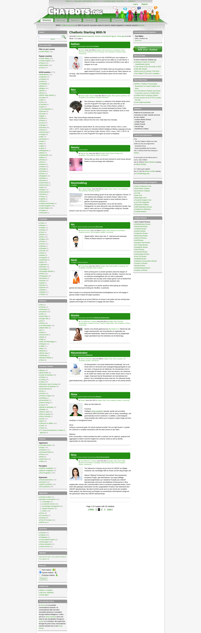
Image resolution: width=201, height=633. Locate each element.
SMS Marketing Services (143, 207)
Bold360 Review (140, 259)
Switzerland (44, 192)
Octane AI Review (141, 263)
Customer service (84, 232)
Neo (73, 89)
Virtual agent (44, 595)
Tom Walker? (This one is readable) (147, 73)
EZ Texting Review (141, 245)
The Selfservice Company (89, 321)
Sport (42, 421)
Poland (42, 63)
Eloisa (136, 153)
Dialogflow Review (141, 247)
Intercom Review (141, 238)
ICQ (41, 321)
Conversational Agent (47, 540)
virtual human (120, 1)
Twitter (42, 346)
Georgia (43, 125)
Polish (42, 274)
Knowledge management (51, 506)
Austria (42, 81)
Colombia (43, 104)
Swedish (43, 292)
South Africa (44, 183)
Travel (42, 428)
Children (43, 377)
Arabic (42, 223)
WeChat (43, 351)
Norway (42, 160)
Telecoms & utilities (46, 423)
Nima (74, 394)
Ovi (41, 330)
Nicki (74, 260)
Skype (42, 337)
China (42, 102)
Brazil (42, 93)
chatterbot (131, 1)
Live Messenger (45, 325)
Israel (42, 141)
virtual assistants (87, 1)
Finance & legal (114, 153)
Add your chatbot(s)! (47, 592)
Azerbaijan (43, 84)
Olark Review (139, 249)
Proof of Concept (98, 52)
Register (145, 4)
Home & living (44, 403)
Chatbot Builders (141, 211)
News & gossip (117, 359)
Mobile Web (44, 328)
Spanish (43, 287)
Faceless (99, 97)
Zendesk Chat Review (142, 243)
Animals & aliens (45, 497)
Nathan (75, 44)
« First (91, 510)
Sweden (43, 190)
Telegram (43, 344)
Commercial (82, 53)
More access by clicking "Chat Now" (147, 71)
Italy (41, 144)
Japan (42, 146)
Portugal (43, 169)
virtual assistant (83, 149)
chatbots (79, 36)
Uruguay (43, 210)
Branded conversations (118, 230)
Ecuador (43, 114)
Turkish (42, 294)
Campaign (97, 462)
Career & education (46, 375)
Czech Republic (45, 109)
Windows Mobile (45, 358)
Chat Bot (43, 533)
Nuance (83, 400)
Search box (44, 459)
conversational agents (109, 1)
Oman (42, 162)
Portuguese (44, 276)
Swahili (42, 290)
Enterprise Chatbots (142, 205)
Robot (42, 332)
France (42, 68)
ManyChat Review (141, 226)
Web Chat (138, 195)
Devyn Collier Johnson (88, 95)
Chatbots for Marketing (143, 209)
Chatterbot (43, 537)
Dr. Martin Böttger (86, 189)
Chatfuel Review (140, 229)
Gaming (42, 518)
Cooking (43, 380)
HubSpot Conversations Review (146, 261)
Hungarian (43, 257)
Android (42, 307)
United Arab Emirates (47, 203)
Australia (43, 79)
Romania (43, 171)
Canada (42, 97)
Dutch (42, 237)
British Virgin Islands (47, 95)
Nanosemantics (85, 230)
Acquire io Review (141, 270)
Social (42, 419)
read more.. (141, 25)
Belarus (42, 86)
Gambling (43, 398)
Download (43, 309)
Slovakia (43, 178)
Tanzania (43, 194)
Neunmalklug (79, 182)
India (41, 137)
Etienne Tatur (85, 153)
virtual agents (78, 1)
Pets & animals (45, 416)
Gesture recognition (46, 468)
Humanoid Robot (46, 452)
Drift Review (139, 240)
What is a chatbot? (46, 590)
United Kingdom (45, 61)
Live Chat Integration (142, 202)
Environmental (105, 462)
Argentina (43, 77)
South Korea (44, 185)
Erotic (42, 391)
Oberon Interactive (86, 359)
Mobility (42, 409)
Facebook (43, 312)
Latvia (42, 148)
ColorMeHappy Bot (142, 173)
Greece (42, 130)
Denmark (43, 111)
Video (42, 461)
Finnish (42, 241)
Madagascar (44, 150)
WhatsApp (43, 355)
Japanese (43, 264)
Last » (109, 510)
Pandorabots (84, 266)
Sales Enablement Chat (143, 186)
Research (105, 97)
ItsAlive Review (140, 231)
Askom (83, 50)
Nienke (75, 315)
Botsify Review (140, 266)
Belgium (43, 88)
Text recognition (110, 52)
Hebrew (42, 255)
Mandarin (43, 267)
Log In (135, 4)
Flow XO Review (141, 256)
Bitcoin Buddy (141, 164)
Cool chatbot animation (143, 102)
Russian (43, 281)
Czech (42, 232)
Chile (41, 100)
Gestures (90, 52)
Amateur (97, 190)
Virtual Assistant (45, 544)
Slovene (43, 285)
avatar (41, 621)
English (99, 50)
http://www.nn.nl (113, 329)
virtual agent (82, 46)
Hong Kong (44, 132)
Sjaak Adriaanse (150, 162)
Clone (42, 513)
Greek (42, 253)
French (42, 244)
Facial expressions (46, 480)
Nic (73, 224)
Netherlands (44, 65)
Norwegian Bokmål (46, 271)
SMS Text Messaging (47, 342)
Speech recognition (46, 470)
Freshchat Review (141, 252)
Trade (42, 426)
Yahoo (42, 360)
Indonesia (43, 139)
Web (103, 50)
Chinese (43, 230)
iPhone (42, 323)
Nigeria (42, 157)
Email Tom (138, 40)
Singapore (43, 176)
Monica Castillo (150, 171)
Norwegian (43, 269)
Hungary (43, 134)
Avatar (98, 155)
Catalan (42, 228)
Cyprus (42, 107)
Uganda (42, 199)
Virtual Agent (44, 542)
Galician (43, 246)
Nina (73, 454)
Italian (42, 262)
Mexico (42, 153)
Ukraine (42, 201)
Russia (42, 173)
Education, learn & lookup (49, 384)
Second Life (44, 335)
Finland (42, 121)
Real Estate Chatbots (142, 188)
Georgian (43, 248)
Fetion (42, 314)
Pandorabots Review (142, 254)
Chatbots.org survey (68, 25)
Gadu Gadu (44, 316)
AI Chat (137, 193)
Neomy (75, 147)
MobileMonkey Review (142, 224)
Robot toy (43, 522)
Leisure (42, 405)
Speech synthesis (121, 95)
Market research (48, 508)
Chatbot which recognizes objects (146, 95)
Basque (42, 225)
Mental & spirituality (46, 407)
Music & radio (44, 412)
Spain (42, 187)
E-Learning (121, 266)
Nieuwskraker (79, 352)
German (43, 251)
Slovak (42, 283)
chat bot (95, 1)
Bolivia (42, 91)
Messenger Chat (140, 198)
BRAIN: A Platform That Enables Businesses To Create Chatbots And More (147, 86)
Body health (113, 266)
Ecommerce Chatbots (142, 191)
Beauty (42, 370)
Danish (42, 234)
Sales (112, 323)
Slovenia (43, 180)
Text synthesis (90, 97)
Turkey (42, 196)
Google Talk (44, 319)
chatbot (74, 46)
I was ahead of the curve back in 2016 (148, 67)
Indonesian (44, 260)
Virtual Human (45, 546)
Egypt (42, 116)
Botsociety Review (141, 236)
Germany (43, 127)
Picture (127, 323)
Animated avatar (120, 52)
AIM (41, 305)
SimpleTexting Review (142, 268)
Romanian (43, 278)
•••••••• (53, 39)
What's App (44, 353)
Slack (42, 339)
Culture (115, 189)
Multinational (44, 74)
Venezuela (43, 213)
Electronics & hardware (113, 50)
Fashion (43, 393)
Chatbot (67, 1)
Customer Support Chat (143, 200)
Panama (43, 164)
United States (44, 51)
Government (44, 400)
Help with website (141, 69)
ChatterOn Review (141, 233)
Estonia (42, 118)
